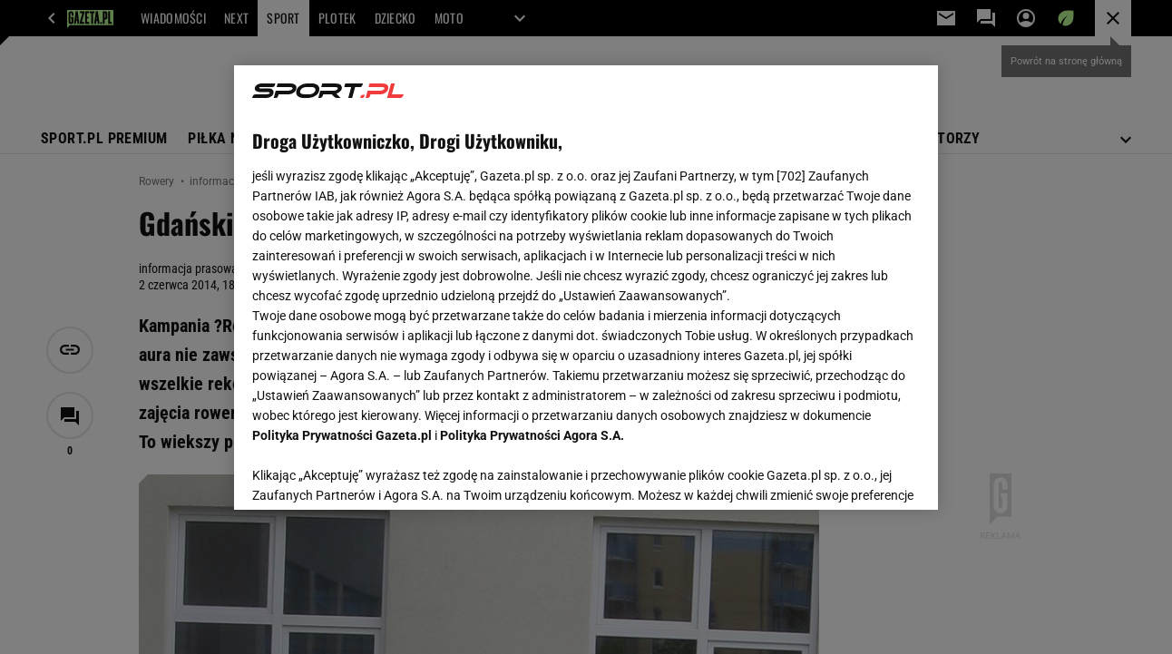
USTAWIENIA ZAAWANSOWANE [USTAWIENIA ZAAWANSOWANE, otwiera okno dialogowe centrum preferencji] (371, 473)
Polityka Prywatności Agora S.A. (532, 435)
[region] (585, 287)
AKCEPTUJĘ (858, 474)
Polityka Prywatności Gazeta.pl (342, 435)
